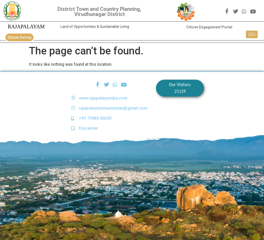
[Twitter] (235, 11)
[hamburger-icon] (252, 34)
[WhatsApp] (244, 11)
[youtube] (253, 11)
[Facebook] (226, 11)
